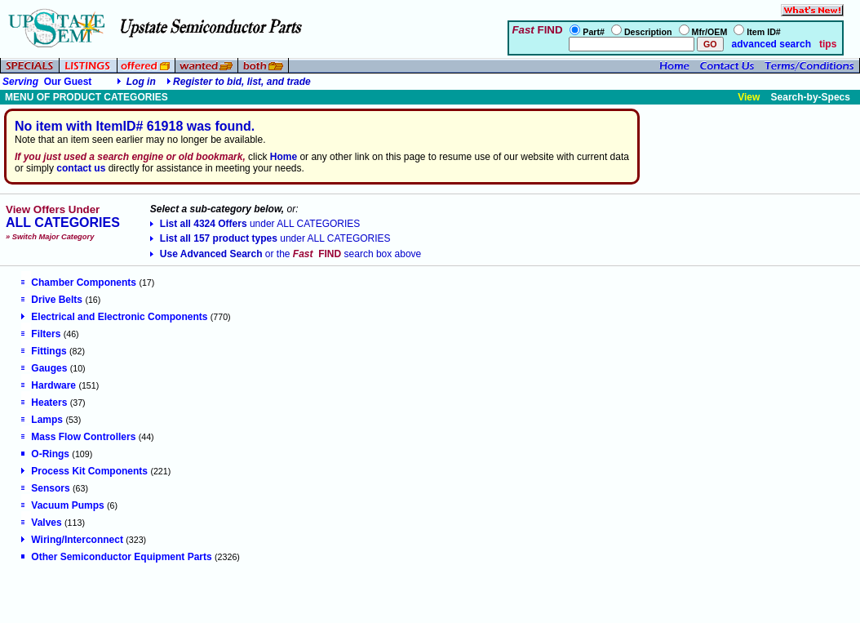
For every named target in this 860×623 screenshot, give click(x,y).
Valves (41, 522)
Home (283, 156)
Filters (40, 334)
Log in (141, 81)
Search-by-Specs (810, 97)
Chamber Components (78, 282)
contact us (80, 168)
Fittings (43, 351)
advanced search (770, 44)
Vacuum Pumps (62, 505)
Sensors (45, 488)
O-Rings (45, 454)
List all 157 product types (270, 238)
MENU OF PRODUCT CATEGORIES (86, 97)
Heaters (44, 402)
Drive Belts (51, 299)
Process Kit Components (84, 471)
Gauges (44, 368)
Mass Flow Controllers (78, 437)
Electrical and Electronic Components (114, 317)
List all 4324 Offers (255, 223)
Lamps (42, 419)
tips (827, 44)
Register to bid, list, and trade (242, 81)
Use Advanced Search (285, 254)
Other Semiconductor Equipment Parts (116, 557)
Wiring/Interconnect (72, 539)
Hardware (48, 385)
